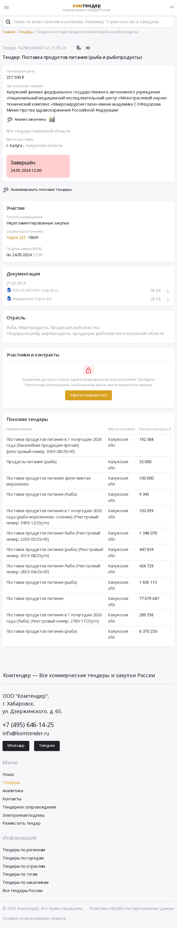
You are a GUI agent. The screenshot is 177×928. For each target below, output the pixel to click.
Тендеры (11, 783)
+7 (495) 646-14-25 (28, 725)
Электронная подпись (24, 815)
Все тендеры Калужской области (38, 131)
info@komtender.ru (26, 733)
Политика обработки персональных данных (131, 908)
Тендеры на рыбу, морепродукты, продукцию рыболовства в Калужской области (85, 333)
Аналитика (13, 791)
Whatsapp (16, 746)
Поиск (8, 774)
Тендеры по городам (23, 858)
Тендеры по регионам (24, 850)
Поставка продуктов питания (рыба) (41, 582)
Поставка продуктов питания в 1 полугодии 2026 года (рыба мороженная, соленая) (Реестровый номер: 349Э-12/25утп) (54, 517)
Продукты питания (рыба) (31, 462)
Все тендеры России (22, 890)
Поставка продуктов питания (34, 598)
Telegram (47, 746)
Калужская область (44, 145)
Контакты (12, 799)
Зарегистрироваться (88, 395)
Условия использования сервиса (34, 918)
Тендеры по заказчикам (25, 882)
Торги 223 (16, 238)
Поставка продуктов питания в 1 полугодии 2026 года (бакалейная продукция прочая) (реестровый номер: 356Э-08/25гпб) (54, 445)
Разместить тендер (22, 823)
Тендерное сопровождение (29, 807)
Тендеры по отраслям (24, 866)
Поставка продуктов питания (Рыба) (41, 494)
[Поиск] (8, 22)
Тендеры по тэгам (20, 874)
